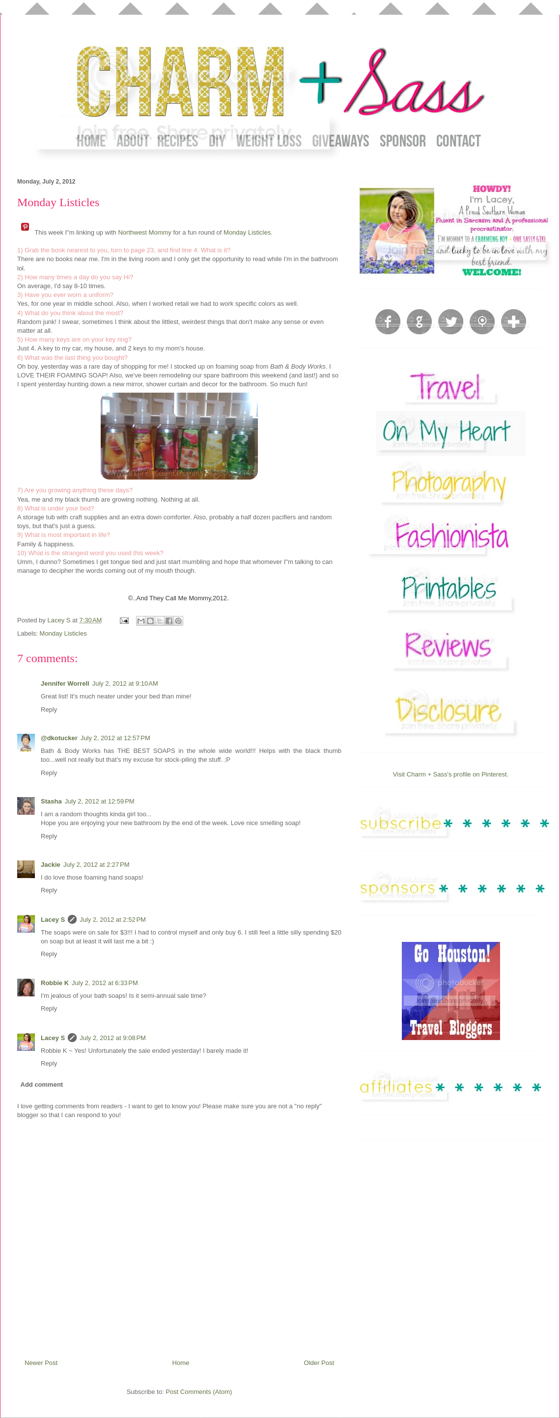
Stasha (51, 801)
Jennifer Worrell (65, 683)
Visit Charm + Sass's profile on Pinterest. (450, 774)
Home (181, 1362)
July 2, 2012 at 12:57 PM (115, 738)
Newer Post (41, 1362)
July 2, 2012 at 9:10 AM (125, 683)
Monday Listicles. (248, 232)
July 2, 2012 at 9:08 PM (113, 1038)
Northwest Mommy (144, 232)
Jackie (50, 864)
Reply (49, 709)
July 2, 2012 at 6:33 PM (105, 983)
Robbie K (55, 983)
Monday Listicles (63, 633)
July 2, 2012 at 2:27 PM (96, 864)
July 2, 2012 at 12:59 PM (100, 801)
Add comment (42, 1084)
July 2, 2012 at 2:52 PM (113, 919)
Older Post (319, 1362)
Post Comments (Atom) (199, 1391)
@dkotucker (59, 738)
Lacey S (53, 919)
